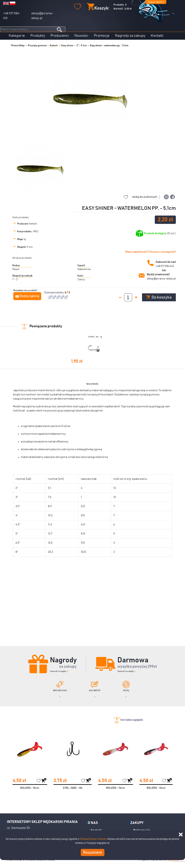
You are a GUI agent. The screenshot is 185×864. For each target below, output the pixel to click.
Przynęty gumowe (37, 45)
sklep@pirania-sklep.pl (161, 278)
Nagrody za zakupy (130, 36)
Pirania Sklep (18, 45)
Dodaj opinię (29, 296)
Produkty (37, 36)
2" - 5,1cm (82, 45)
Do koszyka (159, 297)
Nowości (81, 36)
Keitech (54, 45)
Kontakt (157, 36)
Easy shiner (67, 45)
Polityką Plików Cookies (93, 839)
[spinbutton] (128, 297)
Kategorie (17, 36)
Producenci (60, 36)
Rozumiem (92, 852)
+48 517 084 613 (165, 266)
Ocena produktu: (54, 292)
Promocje (101, 36)
